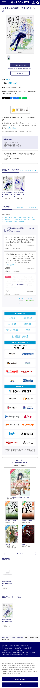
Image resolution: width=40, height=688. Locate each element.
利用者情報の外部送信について (19, 639)
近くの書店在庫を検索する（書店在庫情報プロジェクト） (20, 336)
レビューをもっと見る (25, 298)
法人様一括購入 (27, 633)
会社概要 (4, 630)
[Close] (37, 660)
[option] (8, 577)
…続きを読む (11, 128)
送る (23, 98)
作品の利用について (22, 635)
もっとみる (19, 553)
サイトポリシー (30, 637)
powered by (26, 300)
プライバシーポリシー (17, 637)
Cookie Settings (20, 679)
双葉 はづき (13, 83)
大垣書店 (12, 318)
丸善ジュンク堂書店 (12, 330)
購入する (20, 73)
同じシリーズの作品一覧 (27, 170)
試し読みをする (20, 65)
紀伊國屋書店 (28, 318)
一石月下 (9, 79)
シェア (15, 98)
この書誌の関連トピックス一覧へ (24, 207)
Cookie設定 (5, 639)
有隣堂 (28, 330)
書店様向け (18, 633)
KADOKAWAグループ (8, 635)
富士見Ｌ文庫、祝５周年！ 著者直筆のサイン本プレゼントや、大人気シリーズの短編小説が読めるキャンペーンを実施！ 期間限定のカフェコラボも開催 (19, 219)
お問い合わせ (6, 637)
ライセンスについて (8, 633)
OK (20, 684)
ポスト (7, 98)
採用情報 (16, 630)
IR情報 (11, 630)
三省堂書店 (27, 324)
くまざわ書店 (12, 324)
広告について (24, 630)
